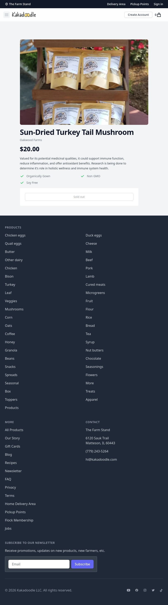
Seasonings (94, 366)
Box (8, 391)
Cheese (91, 243)
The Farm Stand (18, 4)
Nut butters (95, 350)
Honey (10, 342)
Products (12, 407)
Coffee (10, 334)
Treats (90, 391)
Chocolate (93, 358)
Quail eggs (13, 243)
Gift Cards (12, 446)
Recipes (11, 462)
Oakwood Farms (31, 140)
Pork (89, 268)
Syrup (90, 342)
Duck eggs (94, 235)
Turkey (10, 284)
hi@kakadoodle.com (101, 459)
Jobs (8, 528)
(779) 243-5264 (97, 451)
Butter (10, 251)
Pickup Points (139, 4)
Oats (8, 325)
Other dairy (14, 260)
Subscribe (82, 564)
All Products (14, 430)
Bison (9, 276)
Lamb (90, 276)
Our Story (12, 438)
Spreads (11, 375)
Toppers (11, 399)
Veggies (11, 301)
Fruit (89, 301)
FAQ (8, 479)
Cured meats (95, 284)
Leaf (8, 292)
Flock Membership (19, 520)
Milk (89, 251)
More (90, 383)
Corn (8, 317)
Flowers (92, 375)
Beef (89, 260)
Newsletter (13, 471)
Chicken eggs (15, 235)
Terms (9, 495)
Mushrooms (14, 309)
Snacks (10, 366)
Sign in (158, 4)
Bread (90, 325)
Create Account (138, 15)
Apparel (92, 399)
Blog (8, 454)
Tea (88, 334)
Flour (90, 309)
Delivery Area (116, 4)
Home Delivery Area (20, 504)
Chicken (11, 268)
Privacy (10, 487)
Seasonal (12, 383)
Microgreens (95, 292)
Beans (9, 358)
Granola (11, 350)
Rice (89, 317)
